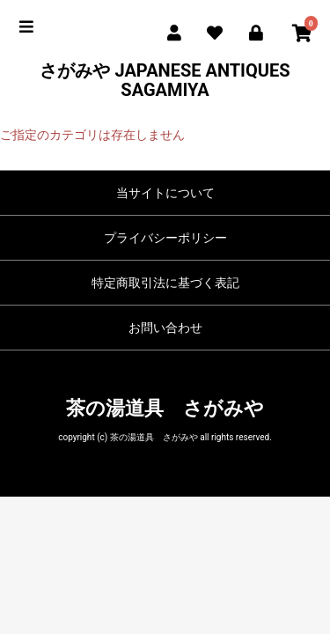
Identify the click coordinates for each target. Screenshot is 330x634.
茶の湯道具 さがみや (165, 408)
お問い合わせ (165, 328)
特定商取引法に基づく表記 (165, 283)
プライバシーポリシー (165, 238)
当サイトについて (165, 193)
